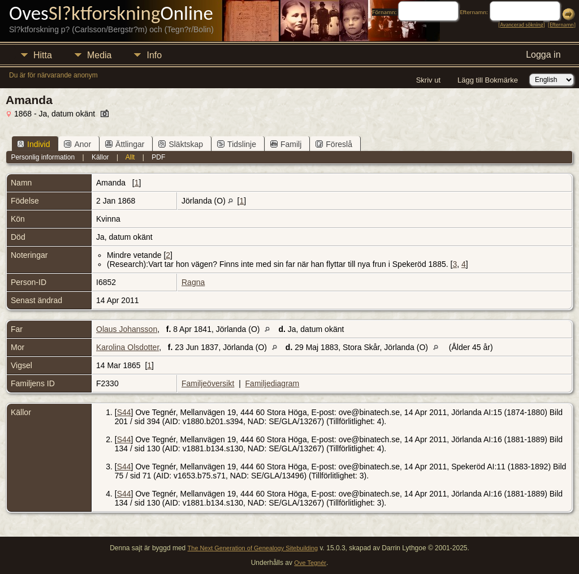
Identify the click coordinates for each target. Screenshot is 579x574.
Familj (285, 144)
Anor (77, 144)
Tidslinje (236, 144)
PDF (158, 157)
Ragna (193, 282)
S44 (124, 412)
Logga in (543, 54)
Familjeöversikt (208, 383)
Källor (100, 157)
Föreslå (334, 144)
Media (99, 55)
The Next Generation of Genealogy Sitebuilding (253, 548)
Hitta (42, 55)
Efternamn (561, 24)
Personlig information (43, 157)
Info (154, 55)
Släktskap (180, 144)
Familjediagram (272, 383)
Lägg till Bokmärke (487, 80)
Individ (33, 144)
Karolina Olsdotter (127, 347)
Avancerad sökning (521, 24)
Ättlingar (124, 144)
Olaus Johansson (126, 329)
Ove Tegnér (310, 562)
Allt (130, 157)
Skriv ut (428, 80)
